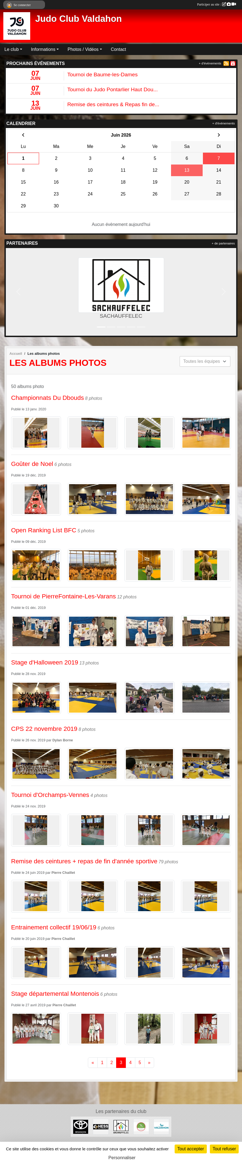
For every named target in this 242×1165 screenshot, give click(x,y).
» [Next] (149, 1062)
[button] (18, 292)
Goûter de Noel (32, 463)
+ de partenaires (223, 243)
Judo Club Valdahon (78, 19)
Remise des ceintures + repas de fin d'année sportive (84, 861)
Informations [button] (43, 49)
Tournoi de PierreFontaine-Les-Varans (63, 596)
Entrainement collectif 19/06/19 (53, 927)
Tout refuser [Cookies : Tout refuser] (224, 1148)
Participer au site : (216, 4)
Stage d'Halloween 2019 (44, 662)
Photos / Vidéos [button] (83, 49)
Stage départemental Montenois (55, 993)
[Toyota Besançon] (81, 1126)
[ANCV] (141, 1126)
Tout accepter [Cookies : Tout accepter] (190, 1148)
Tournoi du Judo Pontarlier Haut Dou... (112, 89)
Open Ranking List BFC (43, 530)
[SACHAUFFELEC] (121, 1126)
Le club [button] (11, 49)
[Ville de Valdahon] (161, 1126)
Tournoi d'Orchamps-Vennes (50, 794)
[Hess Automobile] (101, 1126)
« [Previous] (92, 1062)
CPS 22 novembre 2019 (44, 728)
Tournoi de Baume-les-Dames (102, 74)
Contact (118, 49)
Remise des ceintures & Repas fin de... (113, 104)
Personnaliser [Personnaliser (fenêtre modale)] (122, 1157)
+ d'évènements (210, 63)
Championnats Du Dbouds (47, 397)
